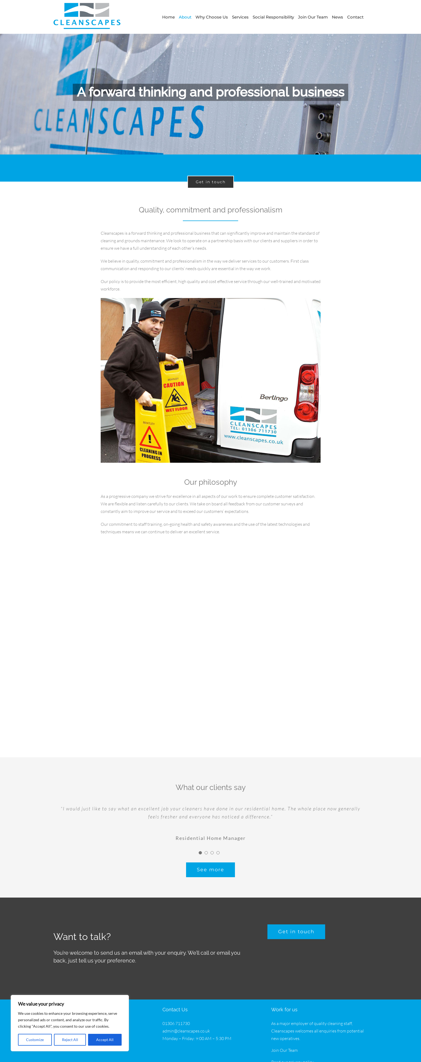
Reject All (70, 1039)
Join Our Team (284, 1047)
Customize (35, 1039)
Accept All (105, 1039)
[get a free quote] (296, 929)
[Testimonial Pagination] (200, 850)
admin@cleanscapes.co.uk (186, 1028)
